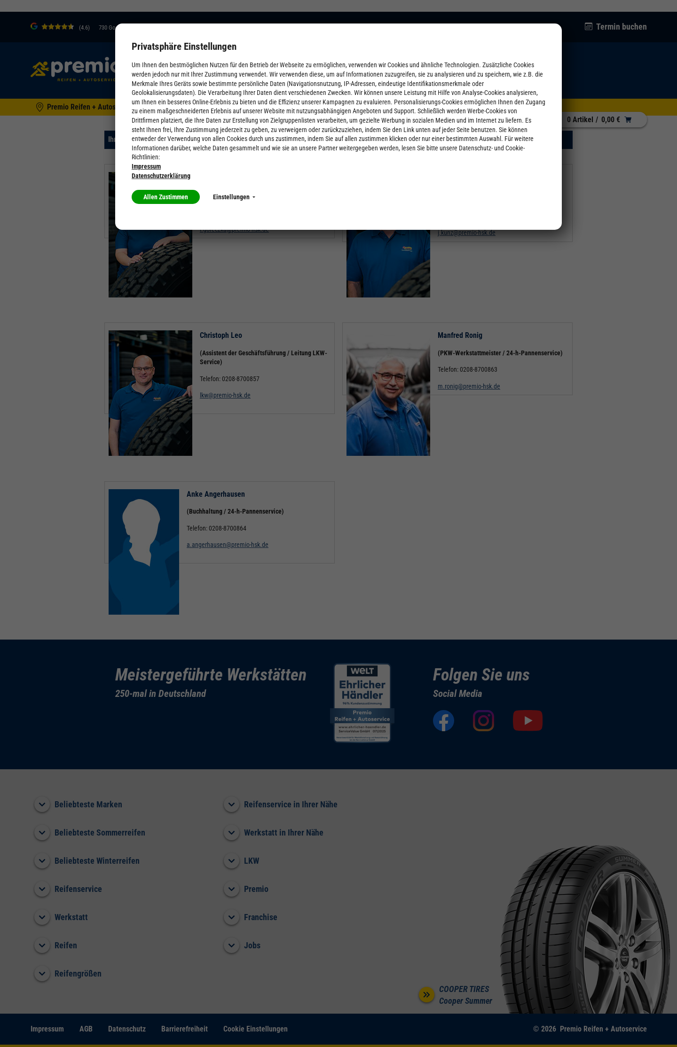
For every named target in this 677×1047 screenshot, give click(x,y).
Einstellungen (234, 197)
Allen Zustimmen (165, 197)
